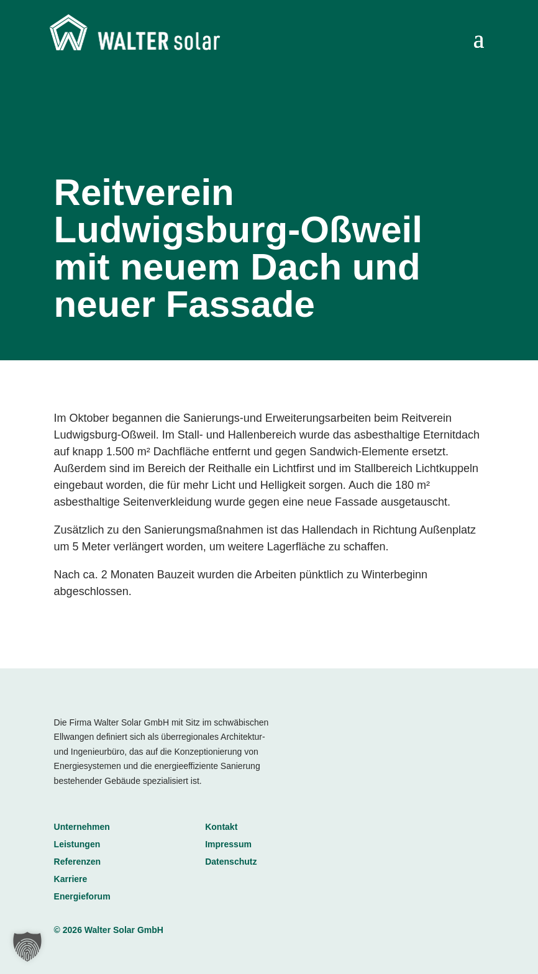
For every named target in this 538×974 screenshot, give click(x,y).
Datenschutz (231, 862)
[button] (27, 946)
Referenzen (77, 862)
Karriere (71, 879)
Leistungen (77, 844)
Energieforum (82, 896)
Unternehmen (82, 827)
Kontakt (221, 827)
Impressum (228, 844)
